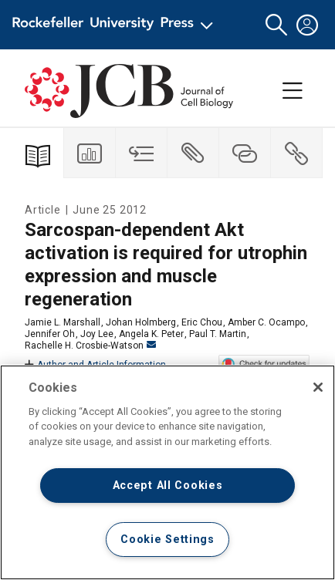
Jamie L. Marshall (62, 322)
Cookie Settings (167, 539)
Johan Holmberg (141, 322)
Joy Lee (96, 334)
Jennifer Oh (50, 334)
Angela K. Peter (151, 334)
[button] (276, 25)
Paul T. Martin (217, 334)
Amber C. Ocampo (266, 322)
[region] (167, 472)
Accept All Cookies (168, 485)
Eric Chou (201, 322)
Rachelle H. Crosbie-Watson (90, 345)
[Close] (318, 387)
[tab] (90, 153)
